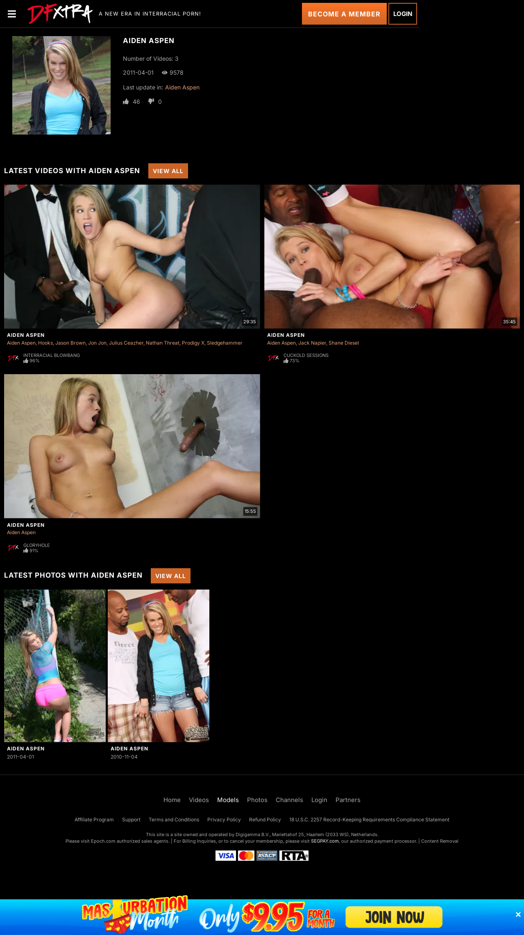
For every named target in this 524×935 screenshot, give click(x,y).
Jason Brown (70, 343)
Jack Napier (312, 343)
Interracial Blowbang (51, 355)
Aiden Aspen (182, 87)
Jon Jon (97, 343)
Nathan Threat (162, 343)
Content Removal (439, 841)
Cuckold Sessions (306, 355)
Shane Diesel (344, 343)
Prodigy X (193, 343)
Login (402, 14)
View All (168, 170)
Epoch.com (103, 841)
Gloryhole (36, 545)
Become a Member (344, 14)
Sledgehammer (225, 343)
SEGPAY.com (325, 841)
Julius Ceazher (126, 343)
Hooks (45, 343)
